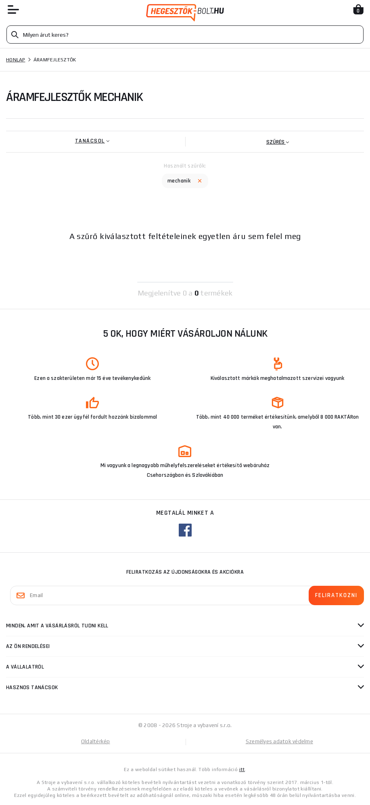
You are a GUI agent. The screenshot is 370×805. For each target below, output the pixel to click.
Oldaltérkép (95, 741)
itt (242, 769)
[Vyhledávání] (185, 34)
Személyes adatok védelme (279, 741)
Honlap (15, 60)
